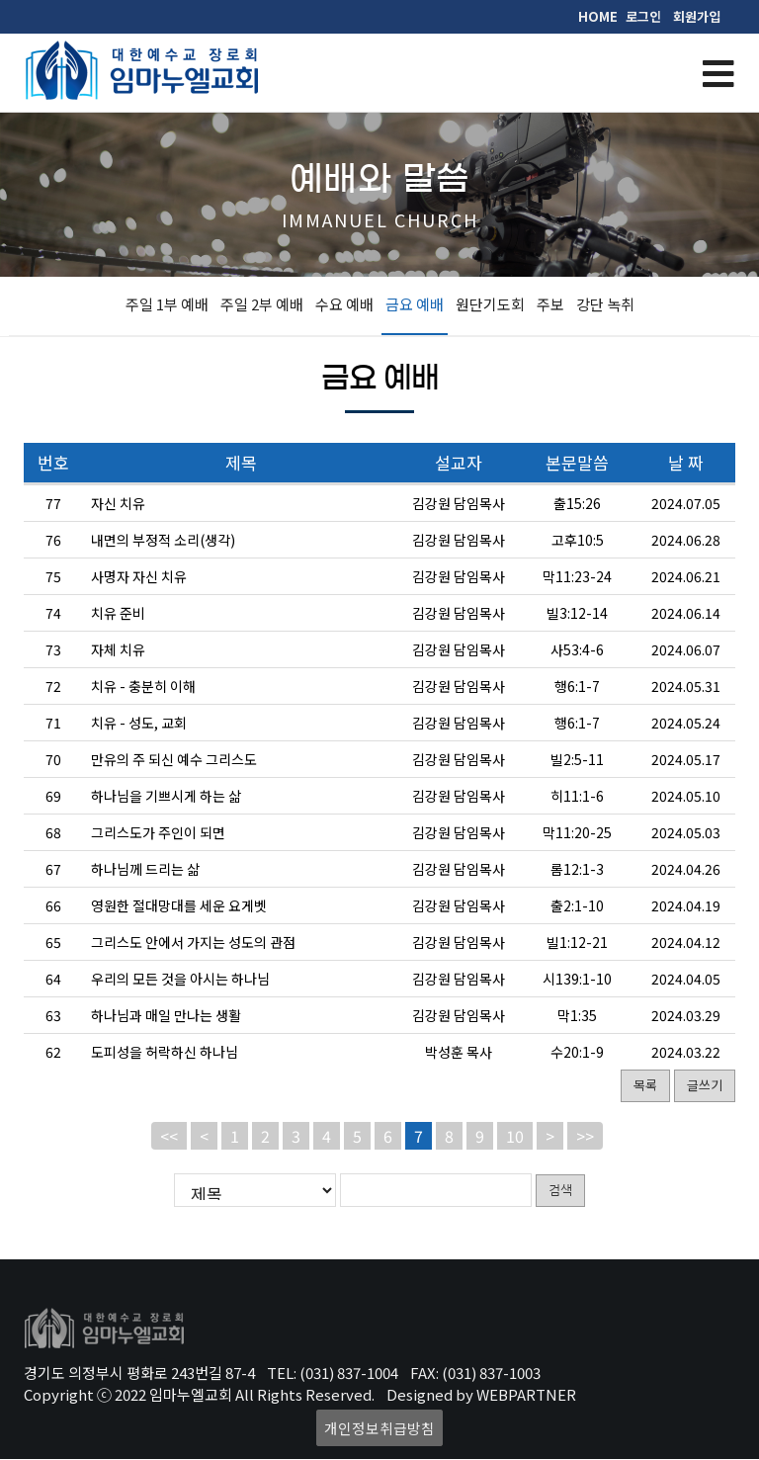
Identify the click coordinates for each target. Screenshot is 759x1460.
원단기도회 (490, 304)
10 (515, 1136)
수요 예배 (344, 304)
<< (169, 1136)
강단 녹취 (605, 304)
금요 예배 (414, 304)
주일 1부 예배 (167, 304)
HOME (598, 16)
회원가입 (696, 16)
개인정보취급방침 (379, 1428)
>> (585, 1136)
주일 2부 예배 (261, 304)
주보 (550, 304)
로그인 (643, 16)
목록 (645, 1084)
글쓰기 (704, 1084)
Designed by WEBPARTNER (481, 1395)
